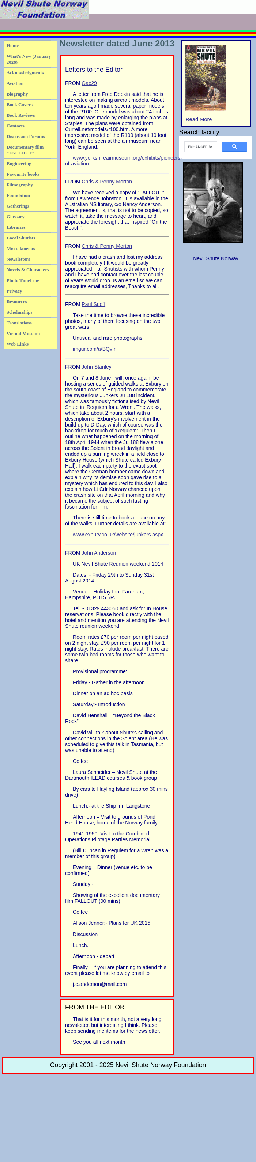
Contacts (16, 126)
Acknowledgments (25, 72)
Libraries (16, 227)
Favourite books (23, 174)
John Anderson (99, 553)
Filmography (20, 184)
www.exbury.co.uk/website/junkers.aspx (118, 534)
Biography (17, 94)
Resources (17, 301)
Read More (205, 83)
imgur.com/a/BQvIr (94, 349)
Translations (19, 322)
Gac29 (89, 83)
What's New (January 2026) (29, 59)
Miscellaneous (21, 248)
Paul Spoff (93, 304)
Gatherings (18, 206)
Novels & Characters (28, 269)
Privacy (14, 291)
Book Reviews (21, 115)
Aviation (15, 83)
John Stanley (96, 367)
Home (13, 45)
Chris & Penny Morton (107, 182)
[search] (200, 147)
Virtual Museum (23, 333)
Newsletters (18, 259)
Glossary (16, 216)
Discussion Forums (26, 136)
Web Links (18, 344)
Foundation (18, 195)
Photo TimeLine (23, 280)
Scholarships (20, 312)
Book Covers (20, 104)
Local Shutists (21, 238)
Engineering (19, 163)
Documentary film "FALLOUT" (25, 150)
